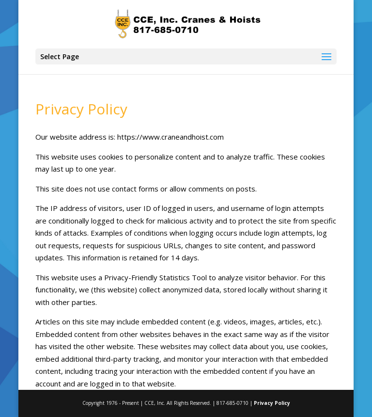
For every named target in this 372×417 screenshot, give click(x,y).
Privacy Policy (272, 403)
